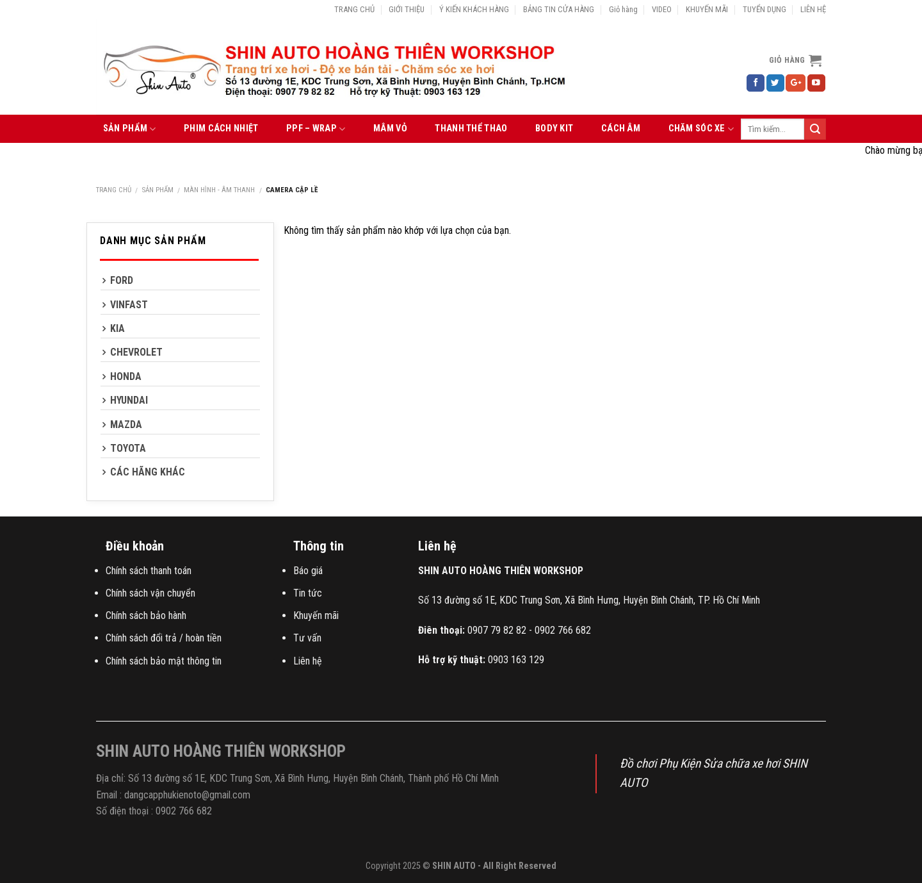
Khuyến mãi (316, 615)
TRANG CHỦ (354, 9)
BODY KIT (554, 128)
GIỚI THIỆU (407, 9)
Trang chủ (113, 190)
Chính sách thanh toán (148, 571)
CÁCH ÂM (620, 128)
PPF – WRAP (315, 129)
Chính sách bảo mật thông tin (164, 661)
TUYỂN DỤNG (764, 9)
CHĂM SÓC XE (701, 129)
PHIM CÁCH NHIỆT (221, 128)
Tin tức (307, 593)
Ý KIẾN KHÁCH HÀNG (474, 9)
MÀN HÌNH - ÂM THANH (219, 190)
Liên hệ (307, 661)
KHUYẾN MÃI (707, 9)
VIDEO (662, 9)
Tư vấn (307, 638)
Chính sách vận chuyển (150, 593)
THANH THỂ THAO (471, 128)
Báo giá (308, 571)
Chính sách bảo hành (146, 615)
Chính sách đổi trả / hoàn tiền (164, 638)
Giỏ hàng (623, 9)
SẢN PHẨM (129, 129)
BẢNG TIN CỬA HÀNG (558, 9)
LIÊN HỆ (813, 9)
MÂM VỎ (390, 128)
